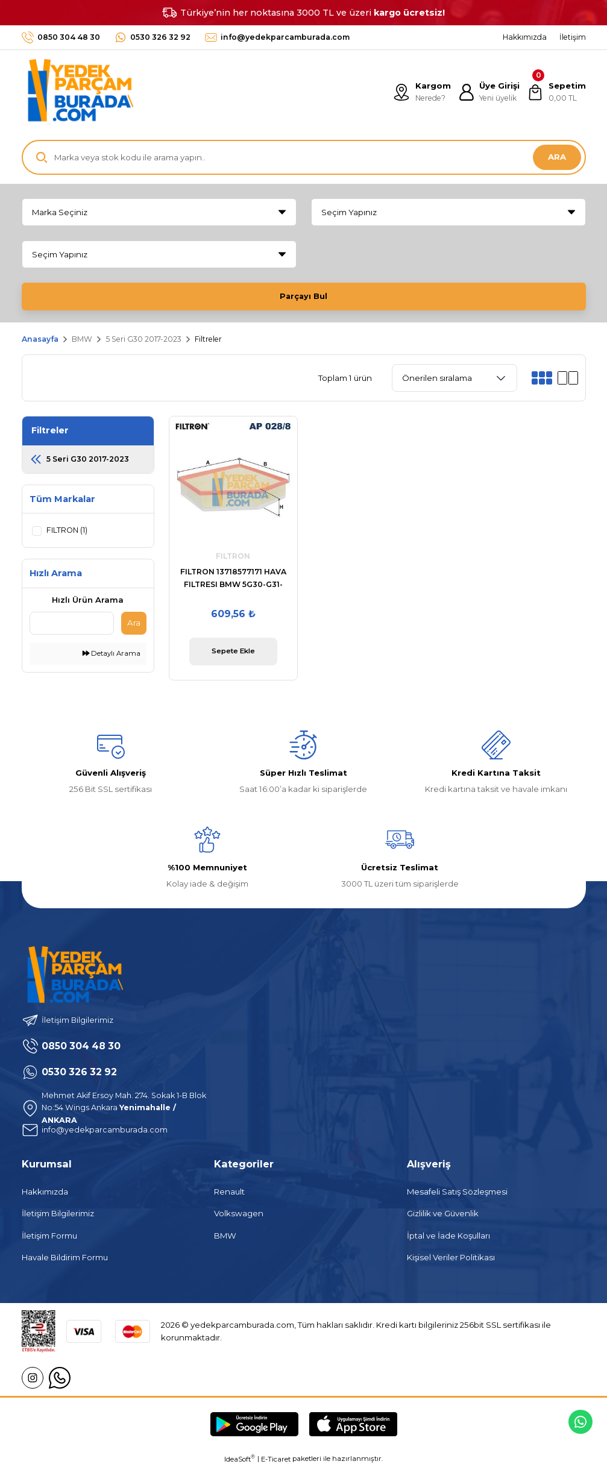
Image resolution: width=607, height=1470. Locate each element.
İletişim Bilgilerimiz (58, 1215)
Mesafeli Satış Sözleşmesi (457, 1194)
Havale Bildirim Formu (65, 1259)
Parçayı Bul (304, 296)
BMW (225, 1238)
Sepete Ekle (233, 653)
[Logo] (78, 92)
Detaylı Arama (111, 656)
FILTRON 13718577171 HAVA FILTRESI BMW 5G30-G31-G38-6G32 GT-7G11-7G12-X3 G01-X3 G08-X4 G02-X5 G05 (233, 581)
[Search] (304, 157)
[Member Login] (487, 92)
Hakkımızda (45, 1194)
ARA (557, 157)
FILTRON (233, 558)
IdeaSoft (239, 1461)
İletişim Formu (49, 1238)
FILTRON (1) (68, 532)
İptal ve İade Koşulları (448, 1238)
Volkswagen (238, 1215)
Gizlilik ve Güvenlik (443, 1215)
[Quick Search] (72, 625)
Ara (133, 625)
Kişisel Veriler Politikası (451, 1259)
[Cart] (556, 92)
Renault (229, 1194)
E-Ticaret (276, 1461)
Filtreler (208, 341)
